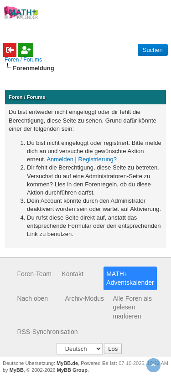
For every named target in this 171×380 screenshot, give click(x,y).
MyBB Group (72, 370)
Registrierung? (97, 159)
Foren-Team (34, 273)
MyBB (17, 370)
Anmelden (60, 159)
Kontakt (72, 273)
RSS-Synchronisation (47, 331)
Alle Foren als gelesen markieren (132, 307)
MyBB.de (67, 363)
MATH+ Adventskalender (130, 278)
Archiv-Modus (84, 298)
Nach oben (32, 298)
